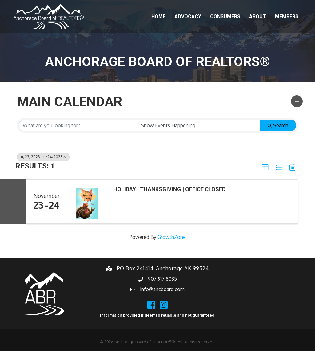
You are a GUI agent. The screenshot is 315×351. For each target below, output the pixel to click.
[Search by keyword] (78, 125)
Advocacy (187, 16)
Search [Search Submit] (278, 125)
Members (286, 16)
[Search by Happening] (198, 125)
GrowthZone (172, 237)
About (257, 16)
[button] (297, 101)
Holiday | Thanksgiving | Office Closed (169, 189)
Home (158, 16)
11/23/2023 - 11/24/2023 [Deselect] (43, 157)
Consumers (225, 16)
